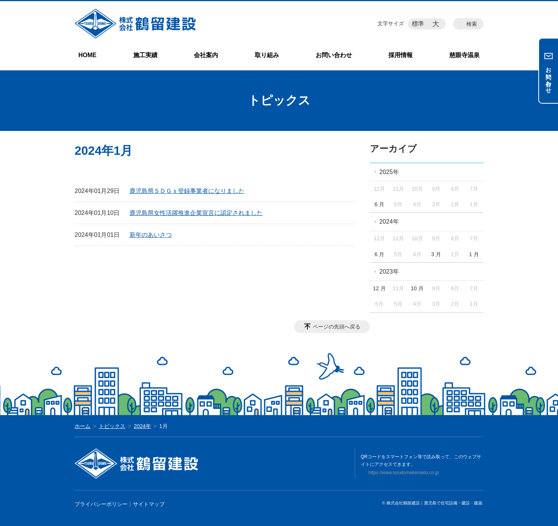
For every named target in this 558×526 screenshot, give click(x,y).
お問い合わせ (334, 55)
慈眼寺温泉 (464, 55)
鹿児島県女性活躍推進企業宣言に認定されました (196, 213)
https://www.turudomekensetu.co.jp (403, 472)
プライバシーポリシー (101, 504)
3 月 (436, 254)
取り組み (267, 55)
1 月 (474, 254)
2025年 (389, 172)
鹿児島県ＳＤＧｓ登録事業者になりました (187, 191)
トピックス (112, 426)
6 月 (379, 204)
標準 (418, 23)
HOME (87, 55)
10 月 (417, 288)
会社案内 (206, 55)
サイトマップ (149, 504)
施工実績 (145, 55)
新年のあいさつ (150, 235)
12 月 (379, 288)
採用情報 (400, 55)
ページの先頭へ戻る (336, 327)
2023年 (389, 271)
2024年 (389, 221)
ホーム (82, 426)
